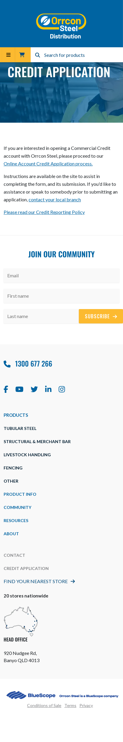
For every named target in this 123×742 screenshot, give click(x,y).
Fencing (13, 467)
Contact (14, 555)
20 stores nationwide (26, 595)
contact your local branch (55, 199)
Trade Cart (22, 54)
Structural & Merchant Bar (37, 441)
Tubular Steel (20, 428)
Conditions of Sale (44, 705)
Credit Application (26, 568)
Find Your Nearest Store (39, 581)
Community (17, 507)
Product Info (20, 494)
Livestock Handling (27, 454)
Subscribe (101, 316)
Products (16, 415)
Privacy (86, 705)
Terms (70, 705)
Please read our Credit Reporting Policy (44, 212)
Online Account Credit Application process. (48, 163)
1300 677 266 (28, 363)
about (11, 533)
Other (11, 480)
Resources (16, 520)
